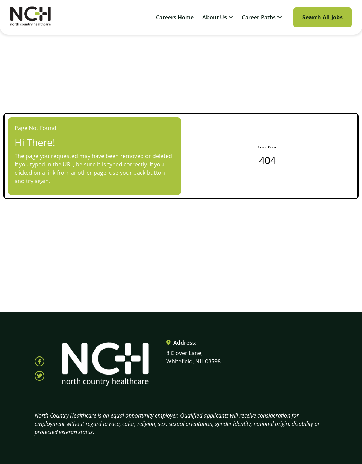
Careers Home (175, 17)
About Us (217, 17)
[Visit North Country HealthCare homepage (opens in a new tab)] (30, 17)
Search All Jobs (322, 17)
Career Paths (262, 17)
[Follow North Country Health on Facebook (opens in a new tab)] (39, 361)
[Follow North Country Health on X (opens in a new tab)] (39, 376)
